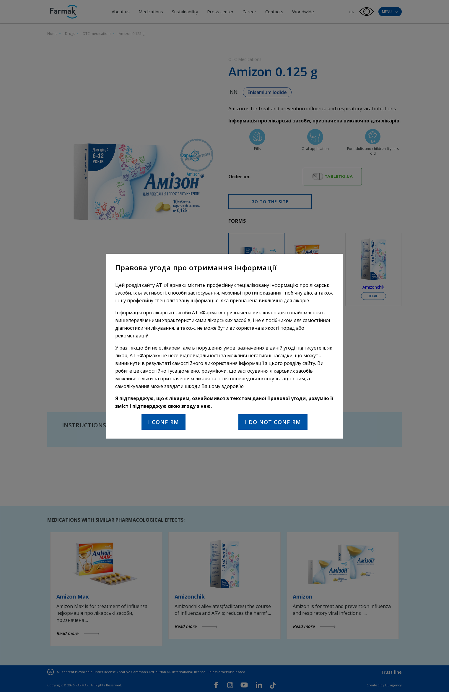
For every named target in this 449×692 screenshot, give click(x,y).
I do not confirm (273, 422)
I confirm (163, 422)
